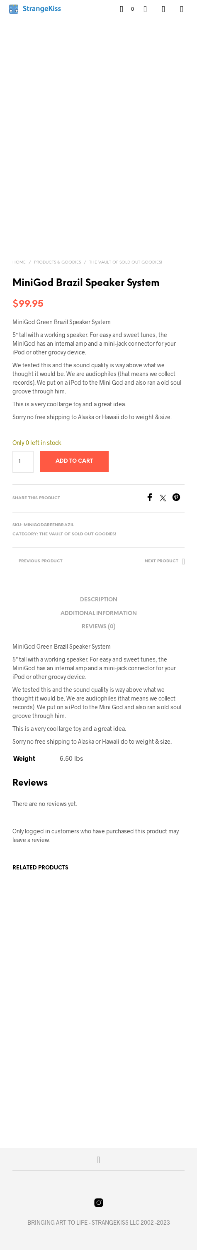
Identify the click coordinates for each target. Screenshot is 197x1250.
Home (19, 262)
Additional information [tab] (99, 613)
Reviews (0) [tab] (98, 627)
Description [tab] (98, 600)
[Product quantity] (23, 462)
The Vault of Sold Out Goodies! (125, 262)
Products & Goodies (57, 262)
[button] (127, 9)
